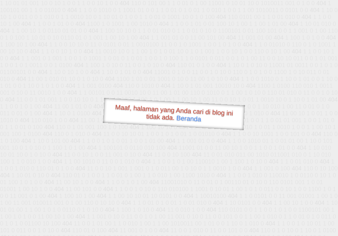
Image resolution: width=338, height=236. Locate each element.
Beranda (188, 118)
